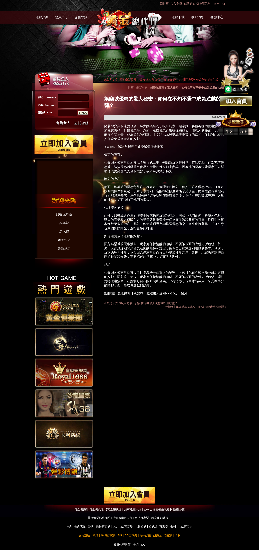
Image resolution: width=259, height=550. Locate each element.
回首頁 (164, 3)
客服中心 (216, 17)
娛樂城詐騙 (64, 214)
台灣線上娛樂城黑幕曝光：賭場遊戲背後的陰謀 (196, 307)
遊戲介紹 (42, 17)
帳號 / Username (47, 97)
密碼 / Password (47, 105)
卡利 (69, 526)
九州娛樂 (140, 526)
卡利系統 (80, 526)
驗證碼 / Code (45, 112)
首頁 (131, 87)
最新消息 (197, 17)
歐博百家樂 (103, 526)
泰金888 (64, 240)
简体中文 (220, 3)
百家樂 (163, 526)
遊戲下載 (178, 17)
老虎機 (64, 231)
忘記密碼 (80, 123)
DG (115, 526)
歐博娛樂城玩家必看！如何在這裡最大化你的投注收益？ (142, 303)
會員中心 (61, 17)
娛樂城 (64, 223)
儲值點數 (189, 3)
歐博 (91, 526)
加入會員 (176, 3)
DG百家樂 (126, 526)
